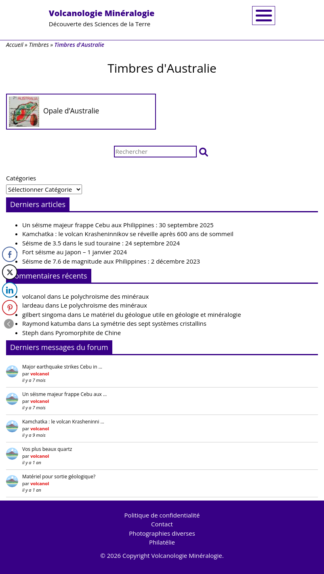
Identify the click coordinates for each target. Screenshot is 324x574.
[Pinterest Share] (9, 307)
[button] (203, 151)
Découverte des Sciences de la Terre (102, 18)
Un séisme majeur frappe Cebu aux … (64, 394)
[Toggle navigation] (263, 15)
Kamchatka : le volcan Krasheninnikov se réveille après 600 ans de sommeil (128, 234)
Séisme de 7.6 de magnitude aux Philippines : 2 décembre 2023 (111, 261)
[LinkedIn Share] (9, 289)
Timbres (38, 44)
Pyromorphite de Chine (88, 333)
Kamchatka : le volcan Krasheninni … (63, 421)
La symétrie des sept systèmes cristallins (149, 323)
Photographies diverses (162, 533)
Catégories (21, 178)
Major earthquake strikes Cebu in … (62, 366)
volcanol (34, 296)
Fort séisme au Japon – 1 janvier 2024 (74, 252)
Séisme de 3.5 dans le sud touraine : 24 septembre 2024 (101, 243)
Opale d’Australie (71, 110)
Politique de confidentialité (162, 515)
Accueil (14, 44)
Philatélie (162, 542)
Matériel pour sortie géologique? (58, 476)
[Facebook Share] (9, 254)
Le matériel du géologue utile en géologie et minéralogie (162, 314)
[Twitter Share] (9, 272)
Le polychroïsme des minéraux (106, 296)
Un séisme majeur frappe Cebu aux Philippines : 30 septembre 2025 (118, 225)
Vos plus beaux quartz (47, 449)
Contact (162, 524)
